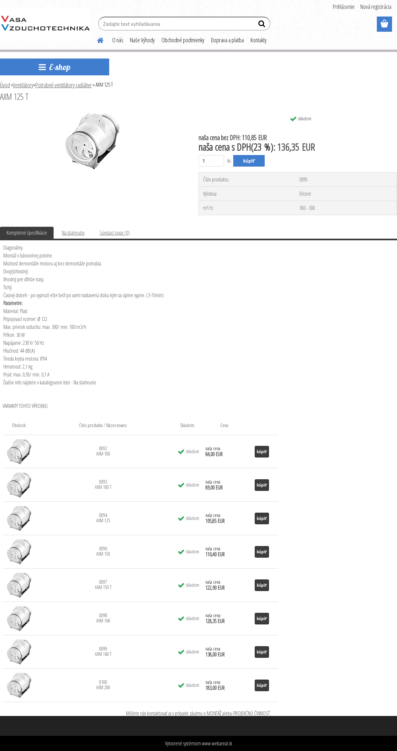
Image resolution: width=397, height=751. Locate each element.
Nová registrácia (375, 7)
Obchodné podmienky (182, 40)
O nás (117, 40)
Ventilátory (23, 85)
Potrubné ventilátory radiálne (63, 85)
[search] (262, 25)
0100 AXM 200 (103, 685)
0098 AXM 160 (103, 618)
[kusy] (211, 161)
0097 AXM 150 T (103, 584)
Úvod (5, 85)
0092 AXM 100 (103, 451)
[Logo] (45, 24)
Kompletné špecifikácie (27, 232)
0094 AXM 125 (103, 518)
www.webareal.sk (217, 743)
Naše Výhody (142, 40)
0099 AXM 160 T (103, 651)
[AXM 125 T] (92, 114)
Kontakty (258, 40)
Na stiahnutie (73, 232)
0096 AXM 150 (103, 551)
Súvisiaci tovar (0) (115, 232)
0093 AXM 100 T (103, 484)
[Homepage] (96, 39)
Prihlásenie (344, 7)
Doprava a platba (227, 40)
